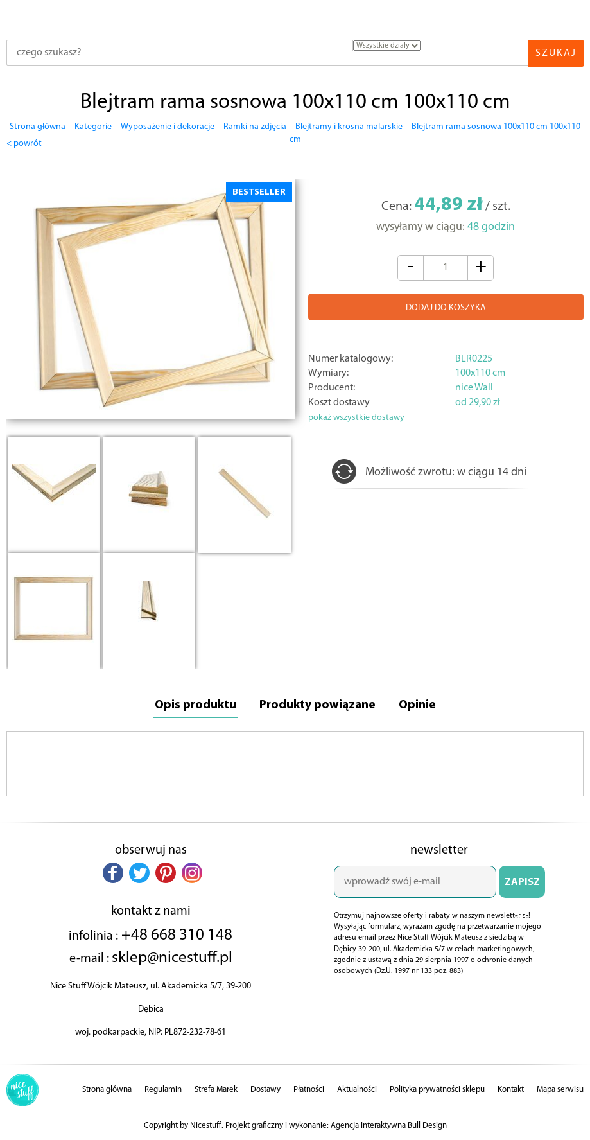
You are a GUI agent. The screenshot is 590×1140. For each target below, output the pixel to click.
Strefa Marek (216, 1087)
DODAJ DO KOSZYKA (446, 305)
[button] (113, 871)
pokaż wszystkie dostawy (356, 415)
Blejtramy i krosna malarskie (349, 127)
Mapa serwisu (560, 1087)
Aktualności (357, 1087)
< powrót (24, 140)
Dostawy (265, 1087)
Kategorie (93, 127)
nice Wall (474, 385)
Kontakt (511, 1087)
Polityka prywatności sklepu (437, 1087)
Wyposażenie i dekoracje (167, 127)
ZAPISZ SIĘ (522, 885)
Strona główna (37, 127)
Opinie (419, 703)
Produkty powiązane (317, 703)
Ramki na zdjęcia (254, 127)
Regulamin (163, 1087)
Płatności (308, 1087)
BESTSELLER (259, 189)
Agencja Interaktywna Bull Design (389, 1123)
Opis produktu (193, 703)
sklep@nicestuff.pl (172, 957)
